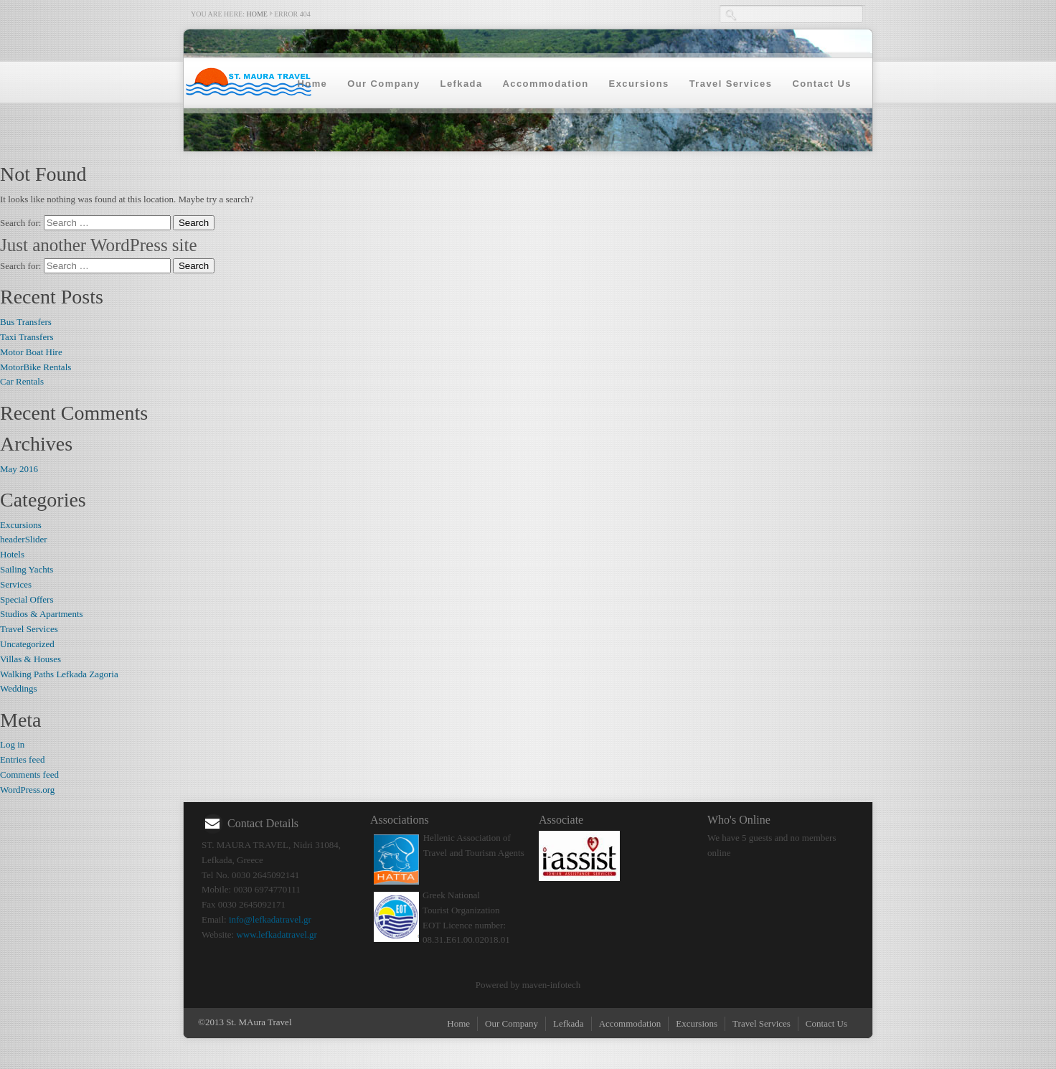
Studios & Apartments (41, 613)
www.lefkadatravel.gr (276, 934)
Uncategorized (27, 644)
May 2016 (19, 468)
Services (16, 584)
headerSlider (23, 539)
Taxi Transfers (27, 336)
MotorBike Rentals (35, 367)
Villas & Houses (30, 659)
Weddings (18, 688)
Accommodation (546, 83)
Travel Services (731, 83)
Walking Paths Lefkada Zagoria (59, 674)
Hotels (12, 554)
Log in (12, 744)
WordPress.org (27, 789)
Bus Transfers (26, 321)
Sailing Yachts (26, 569)
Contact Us (822, 83)
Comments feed (29, 774)
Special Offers (26, 599)
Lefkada (461, 83)
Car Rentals (22, 381)
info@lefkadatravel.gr (270, 919)
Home (257, 14)
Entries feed (22, 759)
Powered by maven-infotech (528, 984)
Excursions (639, 83)
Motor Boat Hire (31, 352)
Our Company (383, 83)
